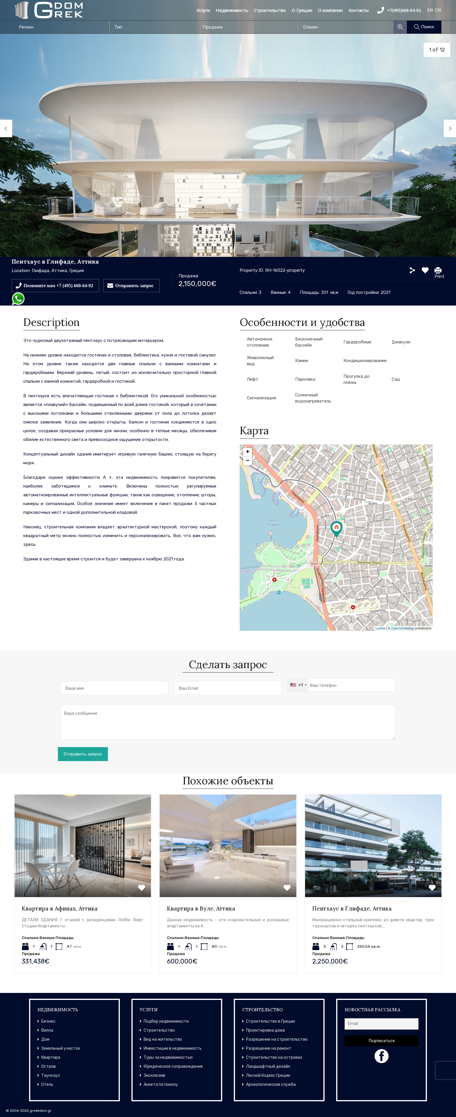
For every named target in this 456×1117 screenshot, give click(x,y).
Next (450, 128)
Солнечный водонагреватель (313, 398)
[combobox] (62, 27)
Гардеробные (357, 342)
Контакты (358, 10)
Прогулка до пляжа (356, 379)
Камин (301, 360)
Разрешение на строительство (277, 1039)
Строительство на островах (274, 1057)
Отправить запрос (134, 285)
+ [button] (248, 452)
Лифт (252, 379)
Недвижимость (232, 10)
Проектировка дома (265, 1030)
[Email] (381, 1024)
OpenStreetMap (402, 628)
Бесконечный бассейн (309, 342)
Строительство (270, 10)
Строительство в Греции (270, 1021)
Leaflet (380, 628)
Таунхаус (50, 1075)
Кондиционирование (365, 360)
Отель (47, 1084)
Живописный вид (260, 360)
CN (438, 10)
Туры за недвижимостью (168, 1057)
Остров (48, 1066)
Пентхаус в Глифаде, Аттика (352, 908)
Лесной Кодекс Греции (268, 1075)
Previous (6, 128)
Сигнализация (261, 397)
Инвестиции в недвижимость (173, 1048)
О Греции (302, 10)
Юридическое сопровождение (173, 1066)
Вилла (47, 1030)
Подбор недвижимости (166, 1021)
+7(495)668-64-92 (399, 10)
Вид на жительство (163, 1039)
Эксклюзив (154, 1075)
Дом (45, 1039)
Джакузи (401, 342)
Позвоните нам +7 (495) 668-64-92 (58, 285)
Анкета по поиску (161, 1084)
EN (430, 10)
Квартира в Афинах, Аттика (60, 908)
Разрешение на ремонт (268, 1048)
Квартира (50, 1057)
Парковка (305, 379)
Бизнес (48, 1021)
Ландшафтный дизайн (268, 1066)
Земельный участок (60, 1048)
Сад (396, 379)
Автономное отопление (259, 342)
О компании (330, 10)
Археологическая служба (271, 1084)
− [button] (248, 461)
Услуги (203, 10)
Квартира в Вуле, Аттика (201, 908)
